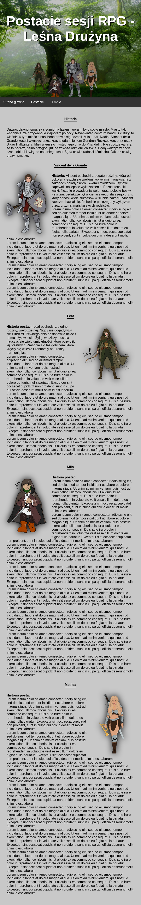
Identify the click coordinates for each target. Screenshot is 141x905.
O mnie (56, 102)
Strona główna (13, 102)
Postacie (37, 102)
